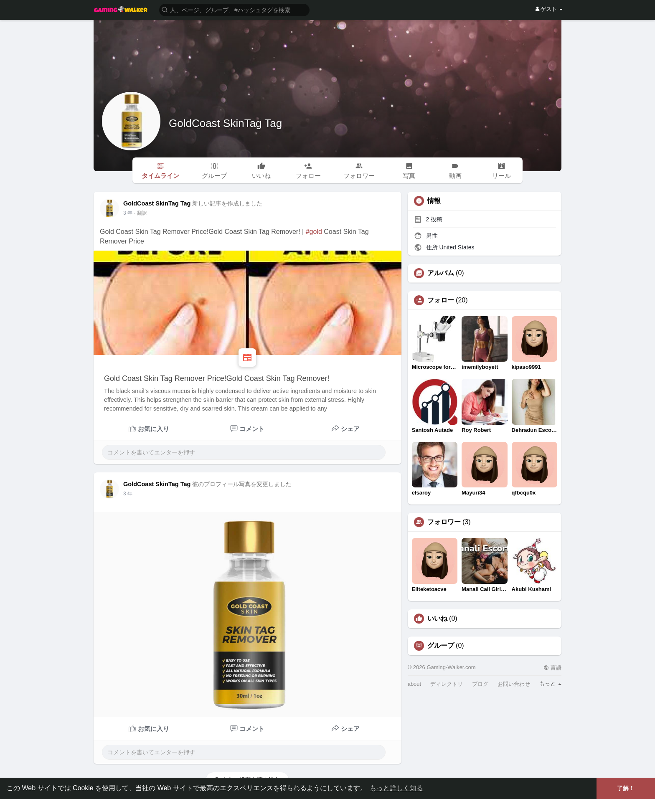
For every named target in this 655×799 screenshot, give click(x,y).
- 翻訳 (140, 213)
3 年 (127, 213)
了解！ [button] (626, 788)
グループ (440, 645)
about (414, 684)
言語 (552, 667)
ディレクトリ (446, 684)
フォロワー (444, 522)
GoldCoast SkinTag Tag (225, 123)
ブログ (480, 684)
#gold (314, 231)
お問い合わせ (514, 684)
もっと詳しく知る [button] (396, 787)
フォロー (440, 300)
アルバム (440, 273)
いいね (437, 618)
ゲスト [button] (549, 9)
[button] (234, 9)
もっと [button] (550, 683)
